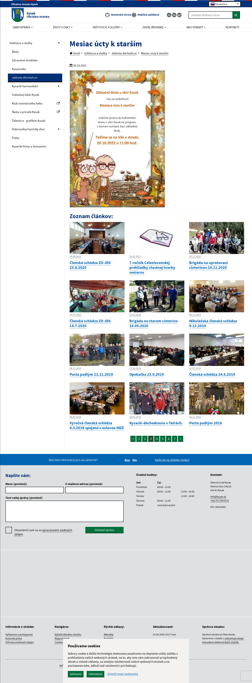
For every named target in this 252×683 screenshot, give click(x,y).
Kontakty (108, 638)
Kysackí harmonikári (25, 86)
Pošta (15, 138)
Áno (128, 460)
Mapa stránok (62, 638)
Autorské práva (13, 638)
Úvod (75, 53)
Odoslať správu (104, 530)
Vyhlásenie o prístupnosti (19, 634)
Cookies (59, 642)
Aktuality (108, 634)
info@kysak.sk (218, 496)
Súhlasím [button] (76, 674)
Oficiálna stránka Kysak (26, 4)
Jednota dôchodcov (24, 77)
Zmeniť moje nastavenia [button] (122, 673)
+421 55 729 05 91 (219, 500)
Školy (15, 52)
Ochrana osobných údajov (19, 642)
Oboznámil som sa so (43, 532)
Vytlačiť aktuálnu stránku (68, 634)
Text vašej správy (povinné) (24, 498)
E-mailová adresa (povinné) (84, 484)
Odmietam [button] (95, 674)
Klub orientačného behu (36, 103)
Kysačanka (19, 69)
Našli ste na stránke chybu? (172, 460)
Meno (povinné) (16, 484)
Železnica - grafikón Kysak (28, 120)
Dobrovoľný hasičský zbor (28, 129)
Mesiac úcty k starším (154, 53)
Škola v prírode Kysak (36, 112)
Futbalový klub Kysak (25, 95)
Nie (135, 460)
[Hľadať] (236, 15)
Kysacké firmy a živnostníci (29, 146)
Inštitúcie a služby (20, 43)
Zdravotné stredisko (24, 60)
